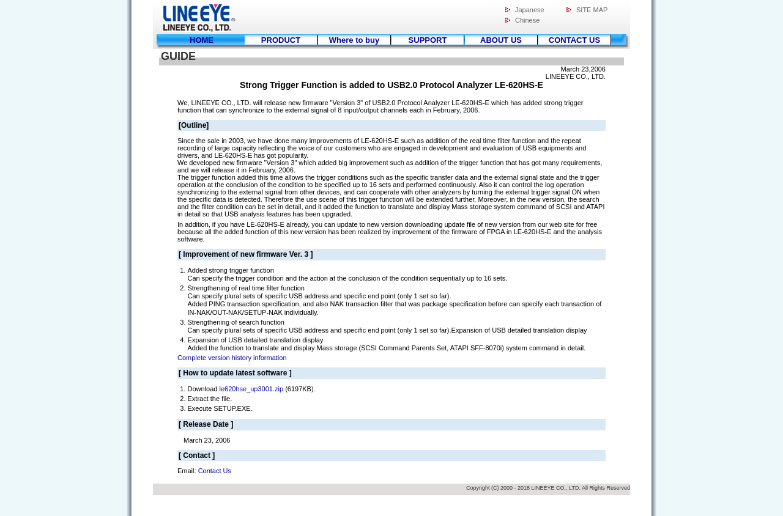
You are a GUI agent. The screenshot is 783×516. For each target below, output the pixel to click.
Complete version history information (232, 357)
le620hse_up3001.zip (251, 389)
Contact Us (214, 470)
